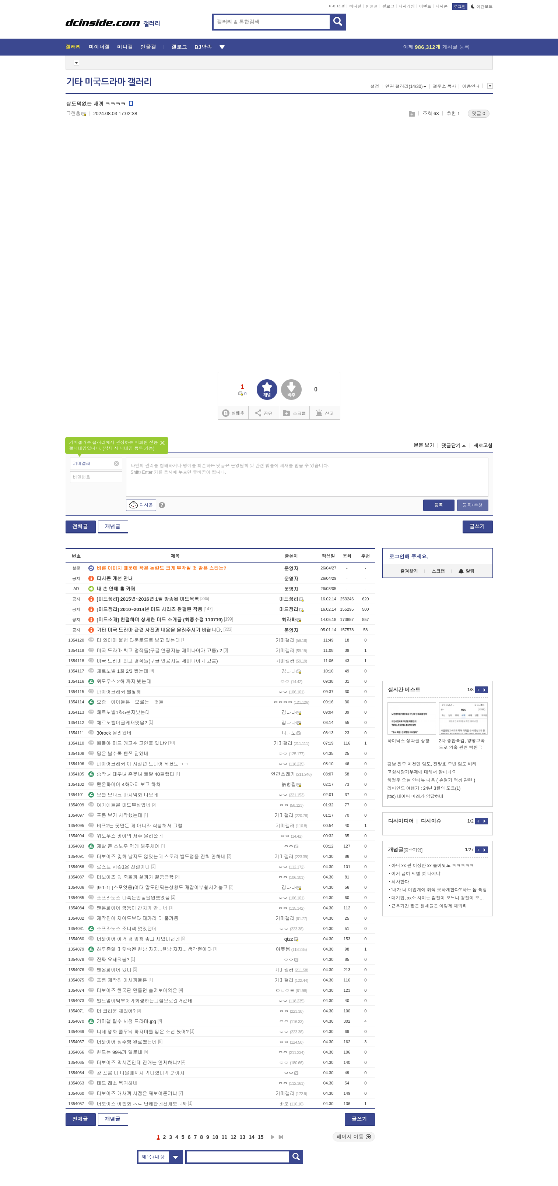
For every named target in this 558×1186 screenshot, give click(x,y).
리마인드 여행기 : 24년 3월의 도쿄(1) (424, 788)
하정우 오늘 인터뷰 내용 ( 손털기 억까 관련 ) (431, 780)
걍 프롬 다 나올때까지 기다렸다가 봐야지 (136, 1073)
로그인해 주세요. (408, 557)
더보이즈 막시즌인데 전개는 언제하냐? (134, 1062)
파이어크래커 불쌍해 (114, 692)
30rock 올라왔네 (109, 733)
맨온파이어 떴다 (109, 970)
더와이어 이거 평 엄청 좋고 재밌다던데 (134, 939)
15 (261, 1137)
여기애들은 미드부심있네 (119, 805)
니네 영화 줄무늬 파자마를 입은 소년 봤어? (138, 1031)
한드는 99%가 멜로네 (115, 1052)
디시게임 (407, 6)
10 (215, 1137)
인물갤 (372, 6)
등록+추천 (472, 505)
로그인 (460, 6)
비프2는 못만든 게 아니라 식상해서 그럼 (135, 825)
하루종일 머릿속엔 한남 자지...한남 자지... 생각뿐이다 (150, 949)
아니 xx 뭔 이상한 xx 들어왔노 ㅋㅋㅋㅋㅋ (433, 865)
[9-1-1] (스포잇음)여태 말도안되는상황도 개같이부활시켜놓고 (158, 887)
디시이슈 (431, 821)
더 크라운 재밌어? (111, 1011)
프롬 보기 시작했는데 (115, 815)
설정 (375, 86)
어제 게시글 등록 (436, 47)
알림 (466, 571)
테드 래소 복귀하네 (112, 1083)
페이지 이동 (354, 1137)
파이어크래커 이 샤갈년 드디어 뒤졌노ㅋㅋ (138, 764)
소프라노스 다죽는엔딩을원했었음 (129, 898)
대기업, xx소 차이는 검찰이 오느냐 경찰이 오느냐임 (440, 898)
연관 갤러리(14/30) (406, 86)
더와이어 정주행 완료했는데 (122, 1042)
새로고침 (483, 445)
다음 (272, 1137)
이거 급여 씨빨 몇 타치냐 (416, 873)
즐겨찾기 (409, 571)
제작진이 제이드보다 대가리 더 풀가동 (133, 918)
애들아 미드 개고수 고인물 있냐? (127, 743)
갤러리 (73, 47)
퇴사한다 (400, 881)
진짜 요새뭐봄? (108, 959)
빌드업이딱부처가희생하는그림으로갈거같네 (140, 1001)
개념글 (112, 526)
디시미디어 (401, 821)
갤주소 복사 (444, 86)
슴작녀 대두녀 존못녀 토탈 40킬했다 (131, 774)
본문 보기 (424, 445)
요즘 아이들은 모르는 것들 (126, 702)
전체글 (80, 526)
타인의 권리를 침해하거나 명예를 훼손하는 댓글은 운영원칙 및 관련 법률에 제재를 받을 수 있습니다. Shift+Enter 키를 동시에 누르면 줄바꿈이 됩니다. (230, 469)
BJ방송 (203, 47)
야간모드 (482, 6)
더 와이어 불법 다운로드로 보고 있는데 (134, 640)
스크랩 (411, 114)
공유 (264, 412)
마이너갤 (337, 6)
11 (224, 1137)
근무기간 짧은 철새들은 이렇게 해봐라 (429, 906)
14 (252, 1137)
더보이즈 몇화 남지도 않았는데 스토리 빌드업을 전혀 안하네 (156, 856)
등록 (438, 505)
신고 (325, 412)
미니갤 (355, 6)
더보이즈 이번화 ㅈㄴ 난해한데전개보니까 (137, 1104)
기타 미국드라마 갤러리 (109, 82)
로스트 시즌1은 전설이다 (119, 867)
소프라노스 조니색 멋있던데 (122, 928)
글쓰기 (477, 526)
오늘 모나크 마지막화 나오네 (123, 795)
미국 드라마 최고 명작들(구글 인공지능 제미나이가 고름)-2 (155, 650)
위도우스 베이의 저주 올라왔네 (125, 836)
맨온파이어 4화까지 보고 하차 (124, 784)
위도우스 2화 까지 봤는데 (119, 681)
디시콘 (442, 6)
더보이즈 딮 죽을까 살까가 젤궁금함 (130, 877)
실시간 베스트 (404, 690)
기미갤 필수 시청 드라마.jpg (122, 1021)
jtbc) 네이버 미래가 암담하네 (415, 796)
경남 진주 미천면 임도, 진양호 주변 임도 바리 (432, 764)
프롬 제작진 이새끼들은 (117, 980)
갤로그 (388, 6)
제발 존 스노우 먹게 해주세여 (123, 846)
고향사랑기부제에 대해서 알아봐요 (421, 772)
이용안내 (471, 86)
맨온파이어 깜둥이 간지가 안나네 (128, 908)
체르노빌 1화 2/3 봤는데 (118, 671)
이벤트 (425, 6)
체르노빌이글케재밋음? (117, 722)
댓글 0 (478, 113)
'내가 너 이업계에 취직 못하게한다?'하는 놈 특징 (439, 889)
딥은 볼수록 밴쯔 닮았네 (118, 753)
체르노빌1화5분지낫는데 (119, 712)
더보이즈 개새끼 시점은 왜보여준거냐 (132, 1093)
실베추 (233, 413)
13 (243, 1137)
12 (233, 1137)
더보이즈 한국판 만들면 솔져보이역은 (132, 990)
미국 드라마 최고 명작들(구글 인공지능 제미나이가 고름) (153, 661)
